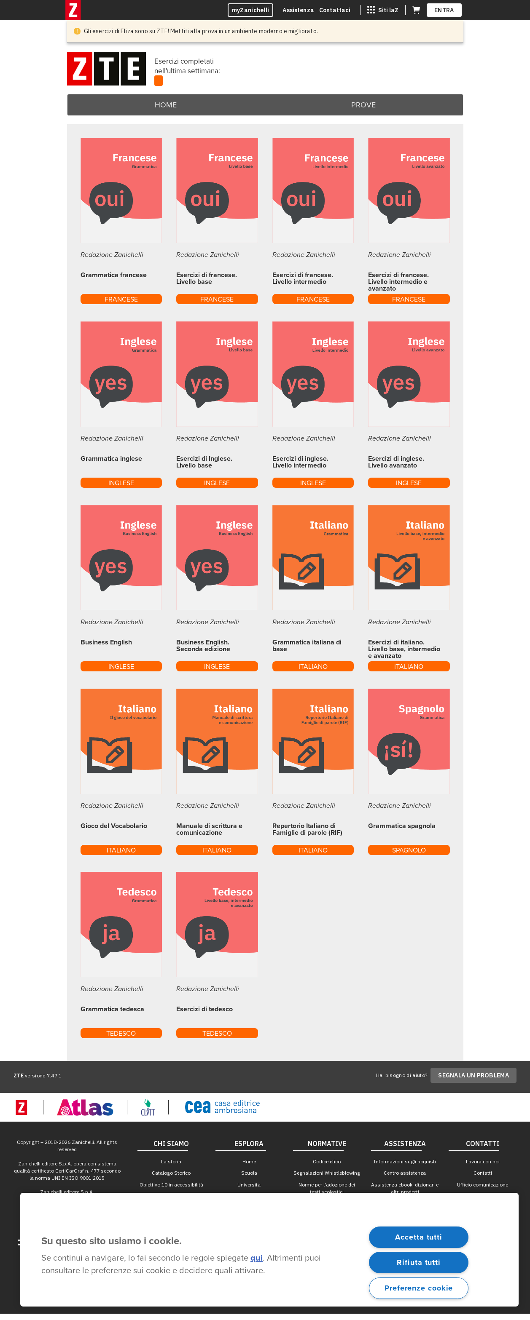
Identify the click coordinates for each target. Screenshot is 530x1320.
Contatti (483, 1173)
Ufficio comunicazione (482, 1184)
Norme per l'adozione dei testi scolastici (327, 1188)
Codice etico (327, 1161)
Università (249, 1184)
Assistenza (298, 10)
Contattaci (335, 10)
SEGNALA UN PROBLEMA (473, 1075)
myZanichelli (250, 10)
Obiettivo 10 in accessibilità (171, 1184)
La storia (171, 1161)
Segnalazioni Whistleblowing (326, 1173)
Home (166, 105)
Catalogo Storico (171, 1173)
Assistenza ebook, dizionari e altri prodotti (405, 1188)
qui (256, 1258)
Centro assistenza (405, 1173)
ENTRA (444, 10)
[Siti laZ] (382, 10)
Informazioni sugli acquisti (405, 1161)
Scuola (249, 1173)
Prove (363, 105)
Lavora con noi (483, 1161)
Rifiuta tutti (419, 1262)
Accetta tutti (418, 1237)
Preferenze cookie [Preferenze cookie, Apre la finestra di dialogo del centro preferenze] (419, 1288)
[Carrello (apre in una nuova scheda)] (416, 10)
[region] (269, 1250)
